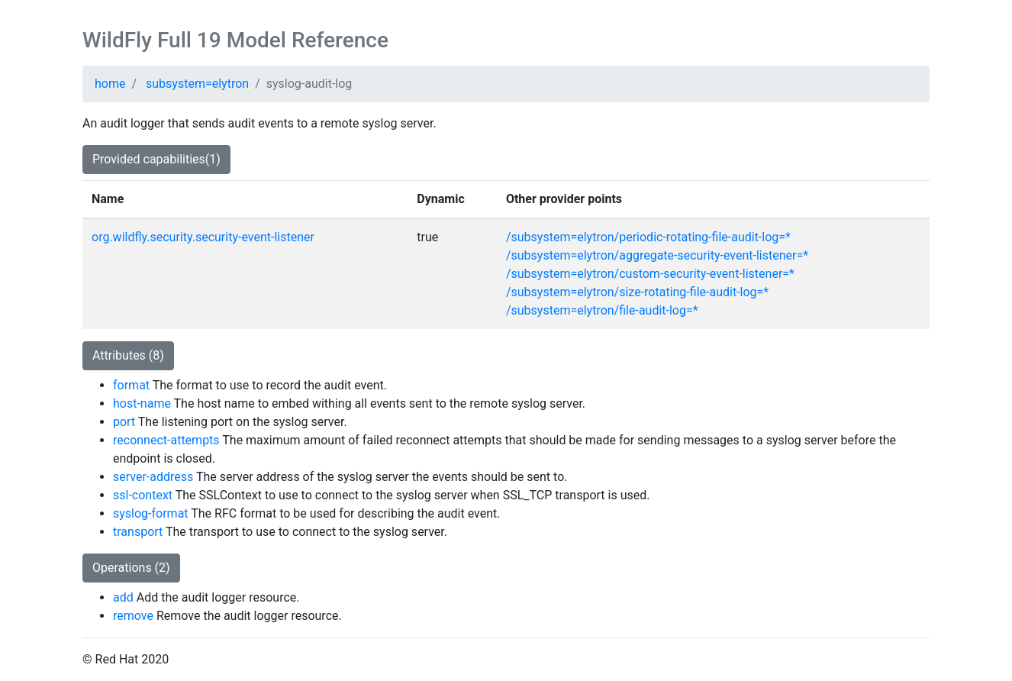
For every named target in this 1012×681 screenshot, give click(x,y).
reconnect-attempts (166, 440)
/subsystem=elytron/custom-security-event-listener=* (650, 273)
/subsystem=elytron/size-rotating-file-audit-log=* (637, 292)
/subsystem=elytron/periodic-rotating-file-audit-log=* (648, 237)
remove (133, 615)
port (124, 422)
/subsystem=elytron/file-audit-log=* (602, 310)
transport (138, 531)
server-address (153, 477)
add (123, 597)
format (131, 385)
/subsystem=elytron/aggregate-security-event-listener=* (657, 255)
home (110, 83)
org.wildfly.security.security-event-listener (203, 237)
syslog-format (151, 513)
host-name (142, 403)
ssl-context (142, 495)
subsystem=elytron (197, 83)
